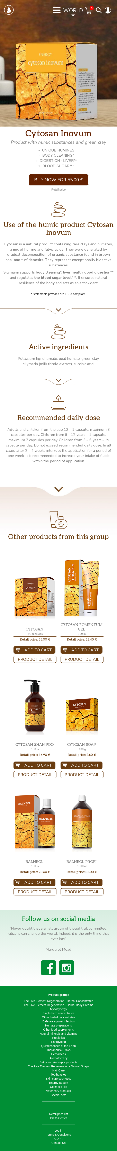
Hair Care (58, 1070)
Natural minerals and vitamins (58, 1033)
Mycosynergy (58, 1009)
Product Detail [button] (35, 659)
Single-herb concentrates (58, 1013)
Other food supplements (58, 1029)
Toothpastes (58, 1074)
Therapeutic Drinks (58, 1050)
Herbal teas (58, 1054)
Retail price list (58, 1114)
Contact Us (58, 1142)
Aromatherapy (59, 1058)
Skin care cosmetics (58, 1078)
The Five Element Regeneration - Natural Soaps (58, 1066)
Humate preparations (58, 1025)
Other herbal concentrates (58, 1017)
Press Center (58, 1118)
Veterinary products (58, 1091)
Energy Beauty (58, 1082)
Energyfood (58, 1041)
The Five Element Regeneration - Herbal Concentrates (58, 1001)
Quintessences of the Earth (58, 1046)
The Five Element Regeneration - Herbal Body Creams (58, 1005)
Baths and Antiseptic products (58, 1062)
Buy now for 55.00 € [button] (58, 180)
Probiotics (58, 1037)
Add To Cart (38, 650)
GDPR (58, 1138)
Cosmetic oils (58, 1086)
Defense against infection (58, 1021)
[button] (35, 598)
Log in (58, 1130)
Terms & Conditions (58, 1134)
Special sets (58, 1095)
